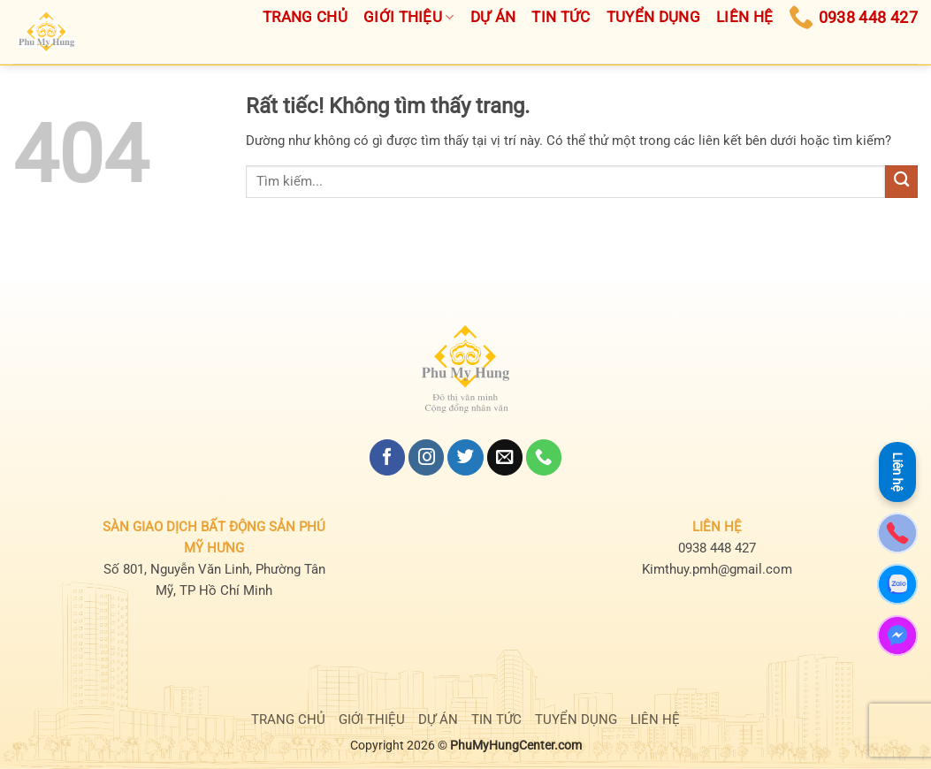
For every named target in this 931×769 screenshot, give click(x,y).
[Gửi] (901, 181)
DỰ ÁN (438, 719)
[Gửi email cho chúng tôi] (505, 457)
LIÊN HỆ (655, 719)
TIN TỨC (496, 719)
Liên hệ (897, 472)
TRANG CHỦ (288, 719)
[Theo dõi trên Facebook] (387, 457)
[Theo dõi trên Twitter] (465, 457)
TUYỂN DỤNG (576, 719)
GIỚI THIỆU (372, 719)
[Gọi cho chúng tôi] (543, 457)
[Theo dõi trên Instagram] (426, 457)
